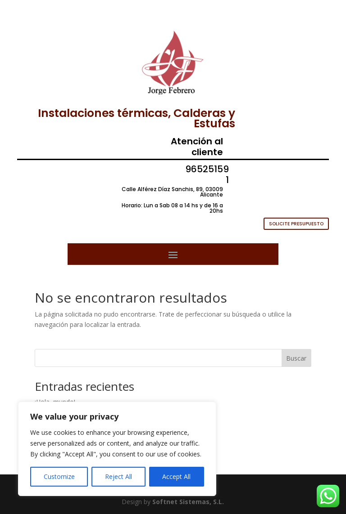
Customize (59, 476)
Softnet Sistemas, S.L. (188, 501)
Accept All (176, 476)
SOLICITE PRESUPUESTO (296, 223)
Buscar (296, 358)
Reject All (118, 476)
